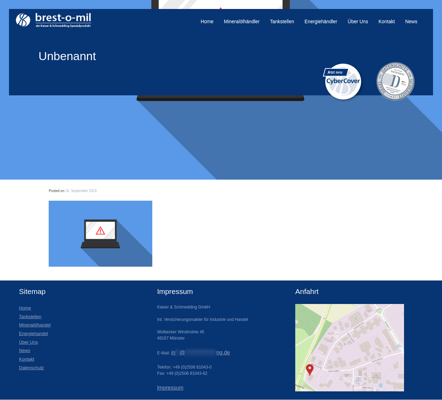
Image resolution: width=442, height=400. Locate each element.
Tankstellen (282, 21)
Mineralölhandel (35, 324)
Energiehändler (321, 21)
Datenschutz (31, 367)
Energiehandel (33, 333)
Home (207, 21)
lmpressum (170, 388)
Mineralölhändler (242, 21)
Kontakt (386, 21)
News (411, 21)
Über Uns (358, 21)
